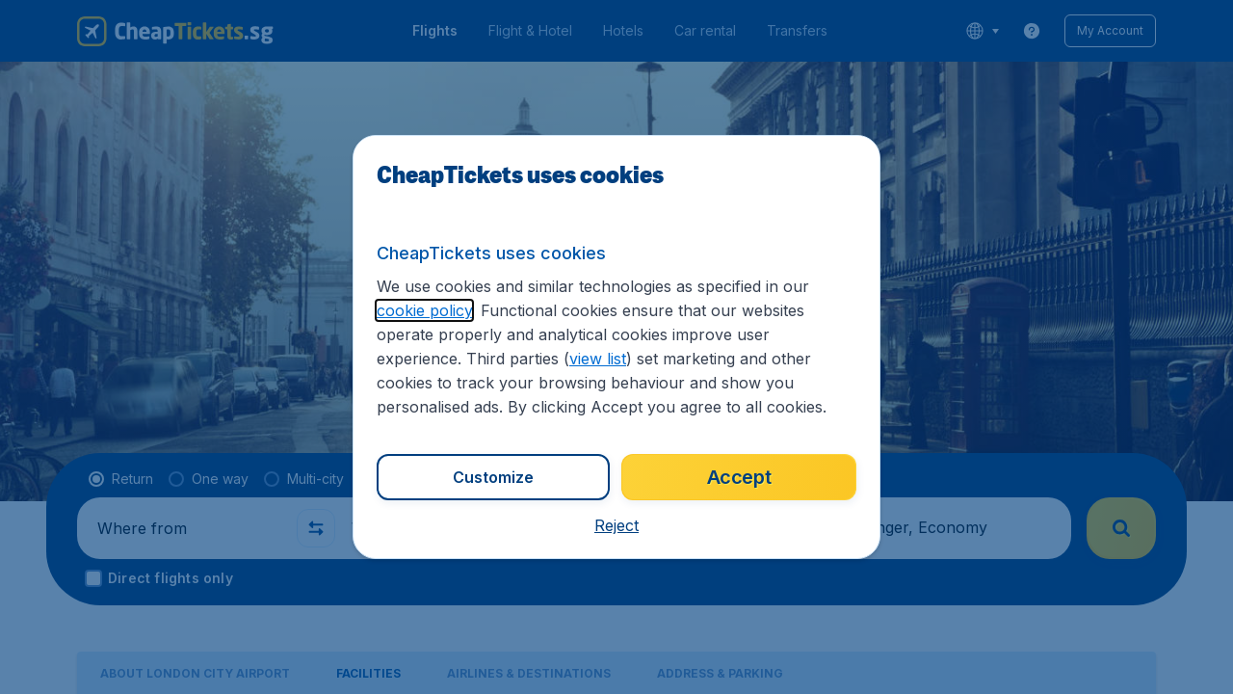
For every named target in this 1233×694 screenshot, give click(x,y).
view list (597, 358)
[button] (616, 525)
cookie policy (424, 310)
